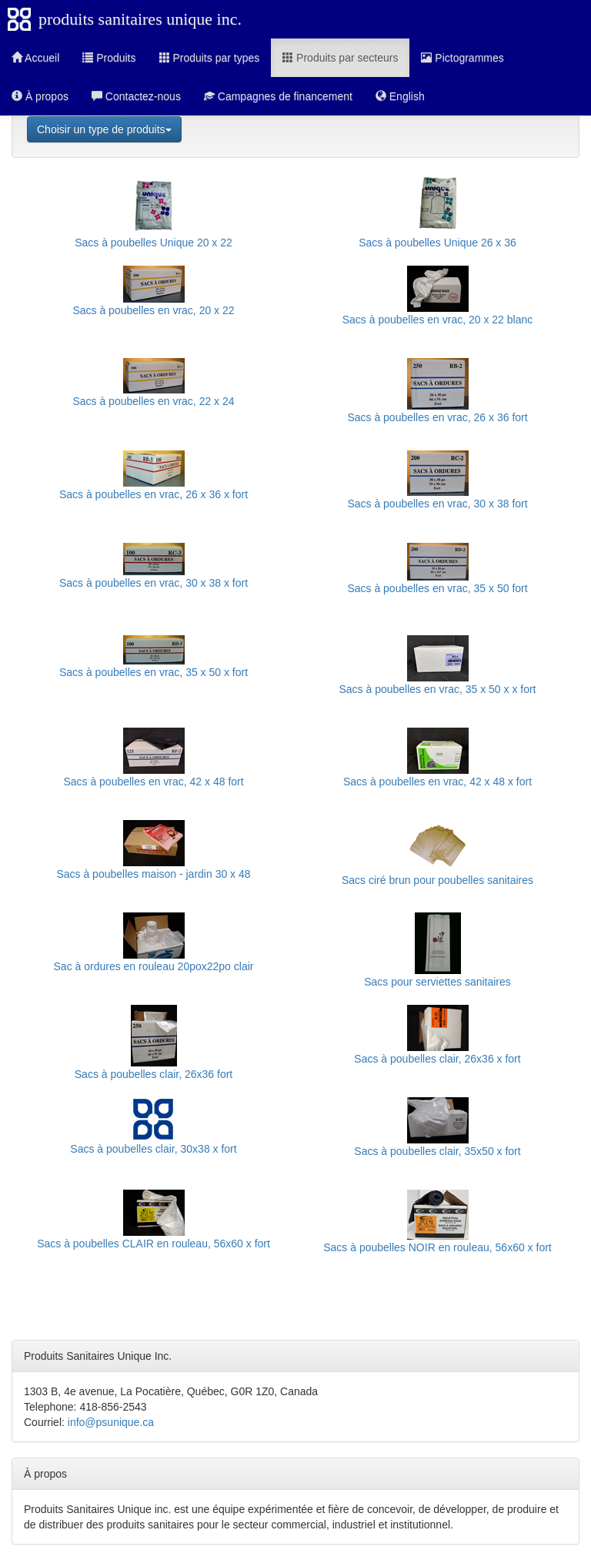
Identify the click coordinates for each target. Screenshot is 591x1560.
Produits (108, 58)
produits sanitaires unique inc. (140, 18)
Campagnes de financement (278, 96)
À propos (40, 96)
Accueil (35, 58)
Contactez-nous (136, 96)
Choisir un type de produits (104, 129)
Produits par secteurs (340, 58)
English (400, 96)
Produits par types (209, 58)
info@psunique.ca (111, 1422)
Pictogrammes (462, 58)
